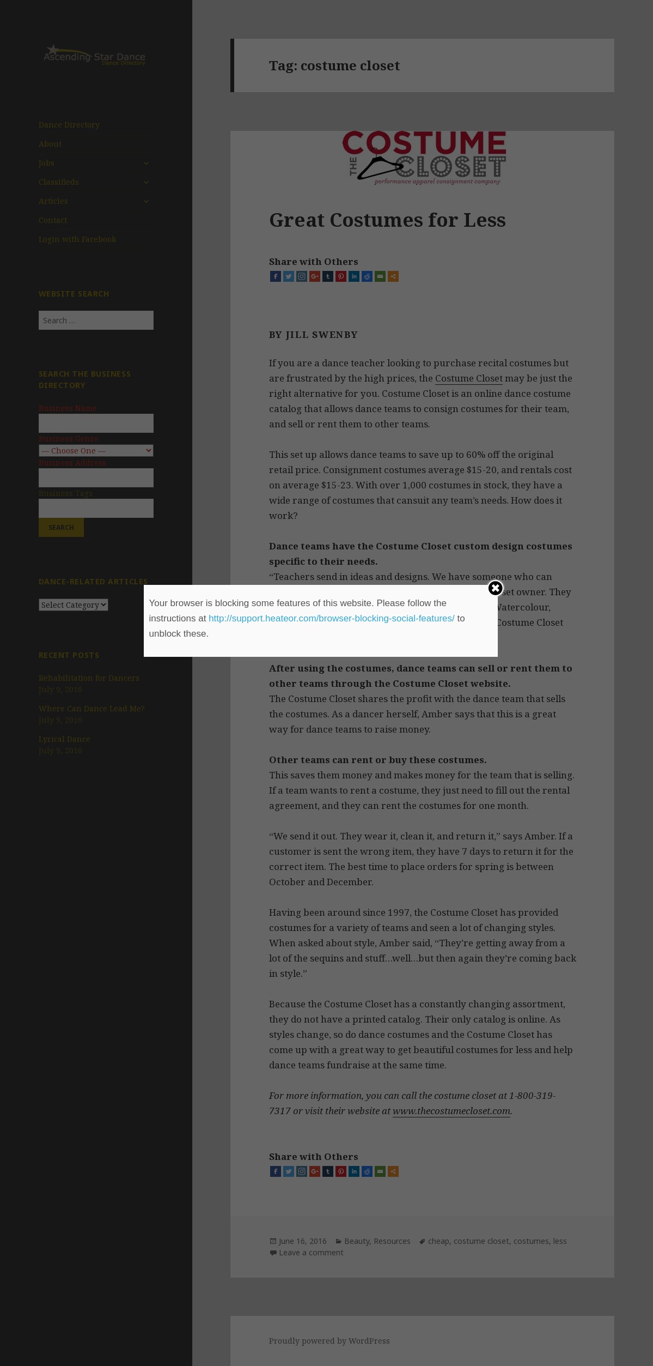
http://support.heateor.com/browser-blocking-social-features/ (332, 618)
